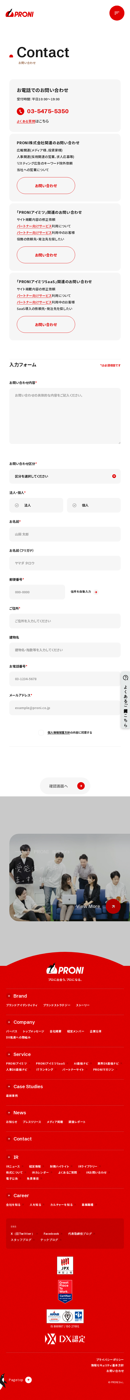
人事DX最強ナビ (18, 1069)
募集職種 (89, 1205)
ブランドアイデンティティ (22, 1005)
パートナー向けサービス (34, 226)
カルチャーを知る (63, 1205)
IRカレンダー (42, 1172)
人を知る (37, 1205)
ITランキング (46, 1069)
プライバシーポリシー (110, 1359)
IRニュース (15, 1166)
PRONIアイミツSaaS (52, 1063)
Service (18, 1054)
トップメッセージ (33, 1031)
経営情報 (36, 1166)
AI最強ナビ (83, 1063)
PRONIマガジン (105, 1069)
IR (12, 1157)
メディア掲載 (55, 1122)
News (16, 1112)
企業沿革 (96, 1031)
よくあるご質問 (69, 1172)
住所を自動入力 (85, 592)
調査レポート (77, 1122)
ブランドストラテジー (56, 1005)
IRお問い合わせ (98, 1172)
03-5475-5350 (43, 111)
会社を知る (15, 1205)
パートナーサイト (75, 1069)
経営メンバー (75, 1031)
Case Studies (24, 1086)
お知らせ (11, 1122)
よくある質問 (26, 121)
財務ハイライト (61, 1166)
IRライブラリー (89, 1166)
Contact (19, 1139)
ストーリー (83, 1005)
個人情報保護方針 (59, 732)
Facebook (53, 1233)
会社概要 (55, 1031)
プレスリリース (32, 1122)
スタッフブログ (23, 1240)
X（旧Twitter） (24, 1233)
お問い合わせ (46, 185)
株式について (16, 1172)
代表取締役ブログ (81, 1233)
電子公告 (13, 1178)
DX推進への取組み (18, 1037)
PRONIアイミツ (18, 1063)
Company (20, 1022)
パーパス (11, 1031)
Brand (16, 996)
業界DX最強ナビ (110, 1063)
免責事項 (34, 1178)
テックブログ (51, 1240)
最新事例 (12, 1095)
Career (17, 1195)
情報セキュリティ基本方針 (107, 1365)
